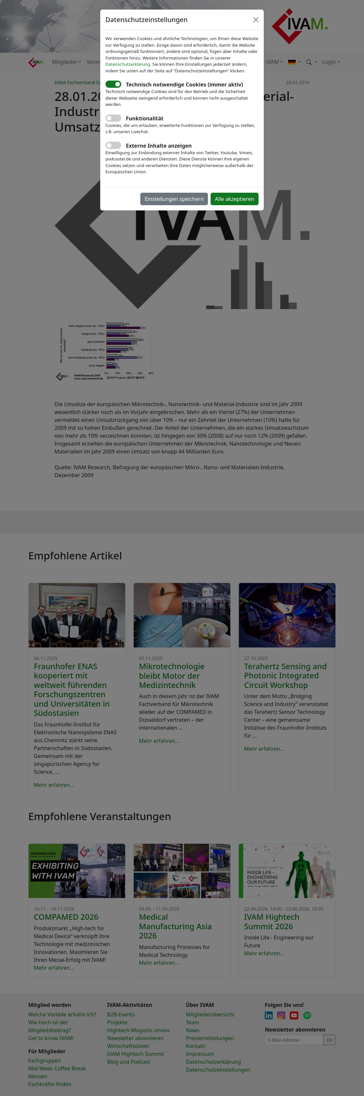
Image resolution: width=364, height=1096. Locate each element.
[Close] (256, 19)
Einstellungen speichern (174, 199)
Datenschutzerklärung (127, 64)
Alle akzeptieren (234, 199)
